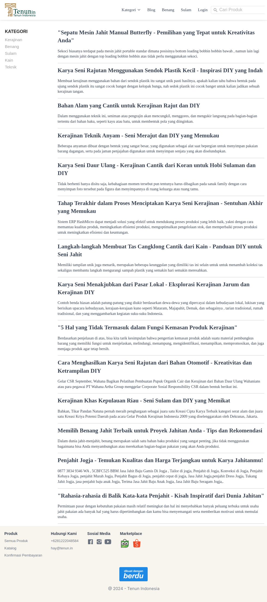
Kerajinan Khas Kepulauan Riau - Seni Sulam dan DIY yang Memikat (144, 400)
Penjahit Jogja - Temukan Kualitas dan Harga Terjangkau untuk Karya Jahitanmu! (160, 460)
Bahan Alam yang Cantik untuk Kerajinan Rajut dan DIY (129, 105)
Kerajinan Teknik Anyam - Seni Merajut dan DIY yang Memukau (138, 135)
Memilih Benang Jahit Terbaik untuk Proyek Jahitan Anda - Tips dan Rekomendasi (160, 430)
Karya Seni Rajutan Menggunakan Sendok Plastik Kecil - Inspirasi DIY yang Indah (160, 70)
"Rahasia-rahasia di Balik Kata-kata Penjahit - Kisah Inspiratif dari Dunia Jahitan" (161, 495)
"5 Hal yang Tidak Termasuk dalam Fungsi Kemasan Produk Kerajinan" (148, 327)
